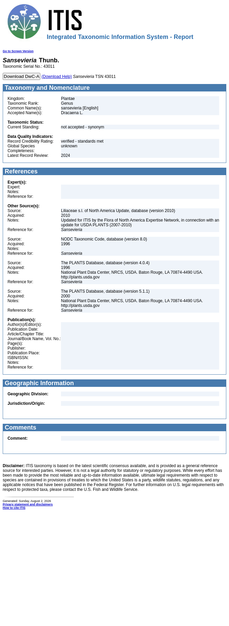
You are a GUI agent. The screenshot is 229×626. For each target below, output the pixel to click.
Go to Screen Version (18, 51)
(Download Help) (57, 76)
